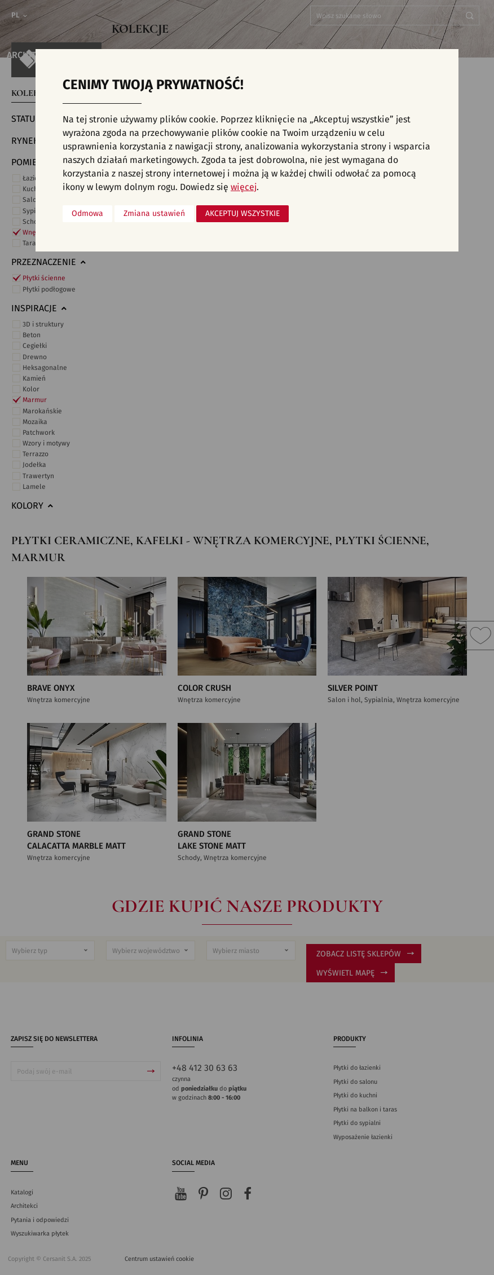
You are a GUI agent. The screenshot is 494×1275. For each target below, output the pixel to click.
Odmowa (87, 214)
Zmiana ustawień (154, 214)
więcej (244, 187)
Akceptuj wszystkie (242, 214)
